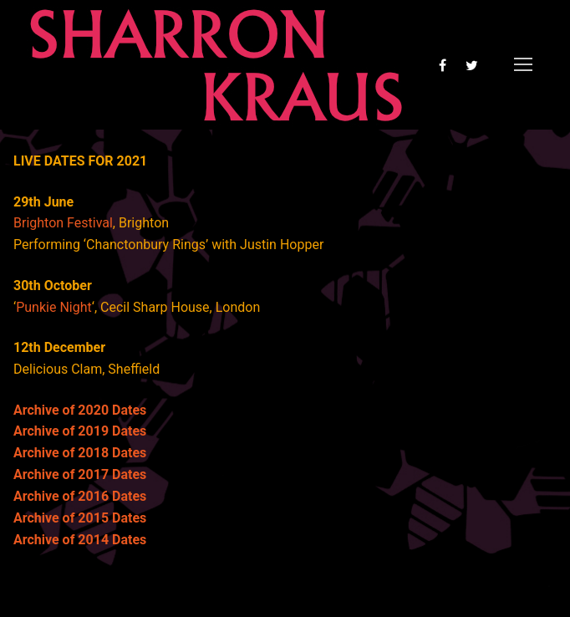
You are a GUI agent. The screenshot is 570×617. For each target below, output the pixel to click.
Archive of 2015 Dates (79, 518)
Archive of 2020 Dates (79, 410)
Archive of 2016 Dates (79, 496)
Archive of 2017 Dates (79, 474)
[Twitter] (472, 65)
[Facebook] (442, 65)
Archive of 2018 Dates (79, 453)
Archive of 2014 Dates (79, 540)
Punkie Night (54, 307)
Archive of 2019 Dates (79, 431)
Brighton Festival (63, 223)
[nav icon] (523, 65)
